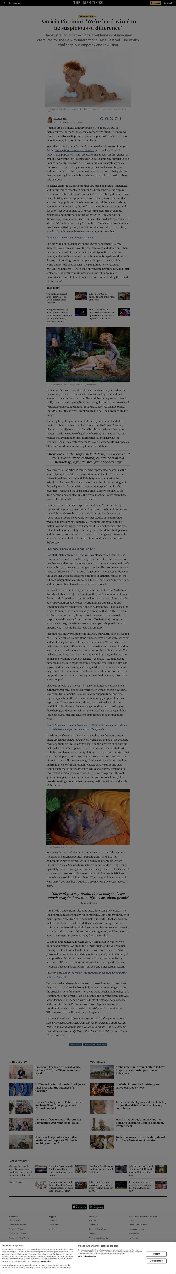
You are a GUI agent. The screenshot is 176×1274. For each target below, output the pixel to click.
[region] (88, 1258)
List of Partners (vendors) (87, 1256)
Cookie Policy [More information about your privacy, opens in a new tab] (46, 1261)
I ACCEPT (156, 1254)
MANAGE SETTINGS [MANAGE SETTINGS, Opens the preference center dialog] (156, 1261)
